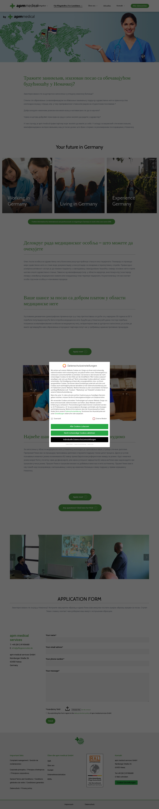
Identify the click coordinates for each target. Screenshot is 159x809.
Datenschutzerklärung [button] (80, 444)
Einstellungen (59, 413)
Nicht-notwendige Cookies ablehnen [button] (79, 433)
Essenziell (56, 419)
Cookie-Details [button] (69, 444)
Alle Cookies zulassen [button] (79, 426)
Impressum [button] (90, 444)
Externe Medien (100, 419)
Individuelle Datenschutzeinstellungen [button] (79, 439)
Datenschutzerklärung (73, 411)
